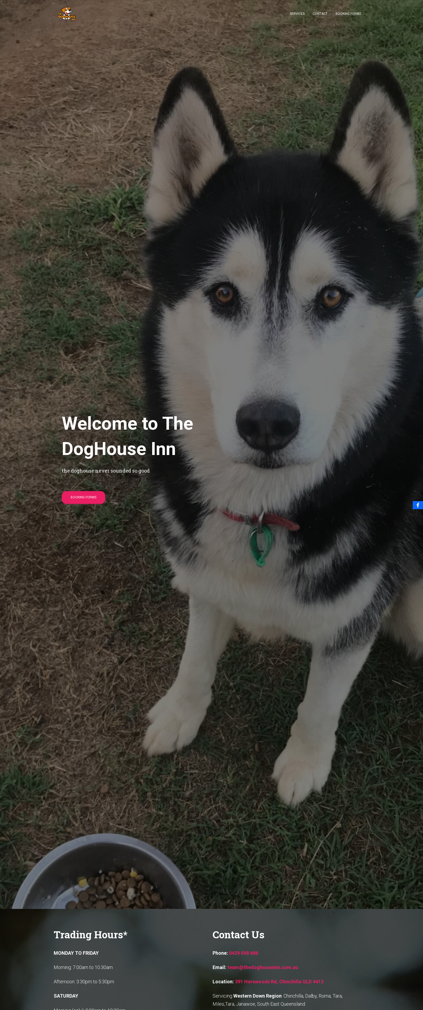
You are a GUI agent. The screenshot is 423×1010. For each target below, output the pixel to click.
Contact (320, 14)
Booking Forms (348, 14)
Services (297, 14)
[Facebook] (418, 505)
